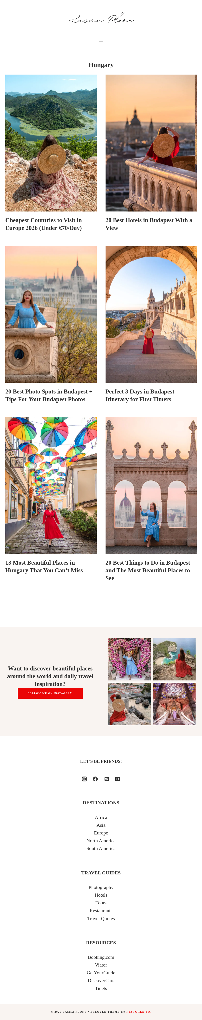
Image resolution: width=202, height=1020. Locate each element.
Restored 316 (138, 1011)
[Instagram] (84, 779)
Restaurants (101, 910)
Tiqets (101, 988)
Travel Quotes (101, 918)
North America (101, 840)
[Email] (118, 779)
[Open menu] (101, 42)
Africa (101, 817)
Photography (100, 887)
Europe (101, 833)
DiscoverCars (101, 980)
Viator (101, 965)
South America (101, 848)
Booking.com (101, 957)
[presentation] (51, 143)
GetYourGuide (101, 972)
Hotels (101, 895)
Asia (100, 825)
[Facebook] (95, 779)
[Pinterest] (107, 779)
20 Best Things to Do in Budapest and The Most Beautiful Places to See (148, 570)
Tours (101, 902)
